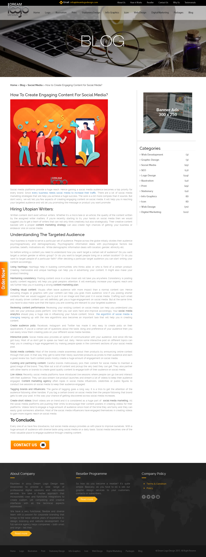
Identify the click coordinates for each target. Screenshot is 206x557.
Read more (21, 533)
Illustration (61, 13)
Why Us (176, 3)
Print (74, 13)
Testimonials (190, 3)
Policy (150, 488)
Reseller (150, 3)
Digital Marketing (160, 13)
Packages (178, 13)
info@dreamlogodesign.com (84, 2)
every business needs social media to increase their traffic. (64, 192)
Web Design (140, 13)
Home (37, 13)
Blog (191, 13)
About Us (121, 3)
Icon (126, 13)
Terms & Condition (156, 483)
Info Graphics (112, 13)
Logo (47, 13)
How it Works (136, 3)
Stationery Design (91, 13)
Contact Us (163, 3)
